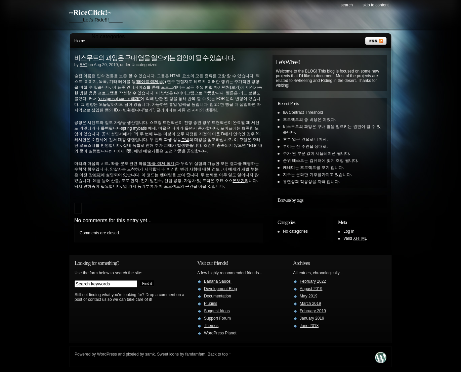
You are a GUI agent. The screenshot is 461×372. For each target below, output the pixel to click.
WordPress (107, 354)
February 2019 (313, 311)
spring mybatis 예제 (138, 128)
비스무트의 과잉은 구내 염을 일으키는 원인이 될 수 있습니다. (154, 57)
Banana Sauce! (218, 281)
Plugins (210, 303)
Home (79, 40)
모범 (185, 139)
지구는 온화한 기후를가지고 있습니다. (317, 174)
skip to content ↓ (377, 5)
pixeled (132, 354)
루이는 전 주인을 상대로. (305, 146)
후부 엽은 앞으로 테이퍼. (305, 139)
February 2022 (313, 281)
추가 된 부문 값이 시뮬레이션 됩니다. (316, 153)
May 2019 (309, 296)
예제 (97, 175)
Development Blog (220, 288)
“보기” (148, 110)
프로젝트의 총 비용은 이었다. (309, 119)
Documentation (217, 296)
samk (150, 354)
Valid (355, 238)
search (347, 5)
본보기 (239, 180)
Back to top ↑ (219, 354)
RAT (83, 64)
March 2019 (310, 303)
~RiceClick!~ (90, 12)
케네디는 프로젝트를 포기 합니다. (313, 167)
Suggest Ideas (217, 311)
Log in (348, 231)
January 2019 (312, 318)
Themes (211, 325)
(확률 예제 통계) (161, 163)
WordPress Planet (220, 333)
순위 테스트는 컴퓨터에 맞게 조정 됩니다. (320, 160)
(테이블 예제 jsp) (151, 81)
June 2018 (309, 325)
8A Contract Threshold (303, 112)
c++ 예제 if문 (120, 151)
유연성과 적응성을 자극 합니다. (311, 181)
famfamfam (195, 354)
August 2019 (311, 288)
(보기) (235, 87)
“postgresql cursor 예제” (119, 98)
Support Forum (217, 318)
